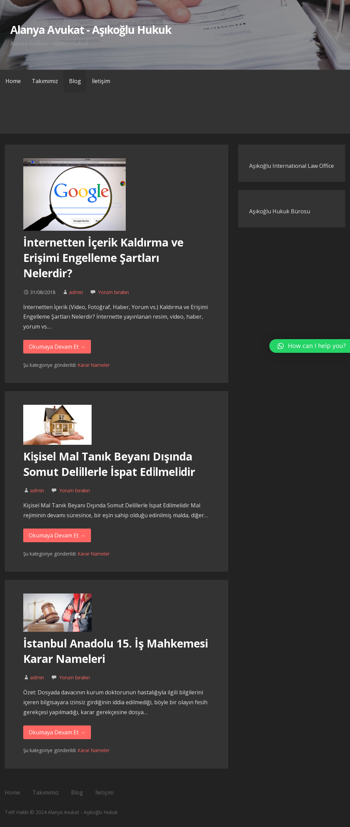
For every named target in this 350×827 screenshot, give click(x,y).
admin (76, 292)
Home (13, 81)
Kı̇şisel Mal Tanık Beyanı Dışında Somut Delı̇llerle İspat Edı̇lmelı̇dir (109, 464)
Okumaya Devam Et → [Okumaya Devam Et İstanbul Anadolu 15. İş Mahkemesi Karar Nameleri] (57, 732)
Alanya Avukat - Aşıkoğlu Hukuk (90, 29)
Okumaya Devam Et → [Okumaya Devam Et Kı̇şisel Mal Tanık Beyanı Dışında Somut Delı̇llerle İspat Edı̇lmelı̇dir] (57, 535)
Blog (75, 81)
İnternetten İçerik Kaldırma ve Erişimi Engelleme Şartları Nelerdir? (103, 257)
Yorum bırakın (113, 292)
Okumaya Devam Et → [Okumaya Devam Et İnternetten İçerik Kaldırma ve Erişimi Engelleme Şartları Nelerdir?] (57, 346)
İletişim (101, 81)
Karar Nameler (94, 365)
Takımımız (45, 81)
